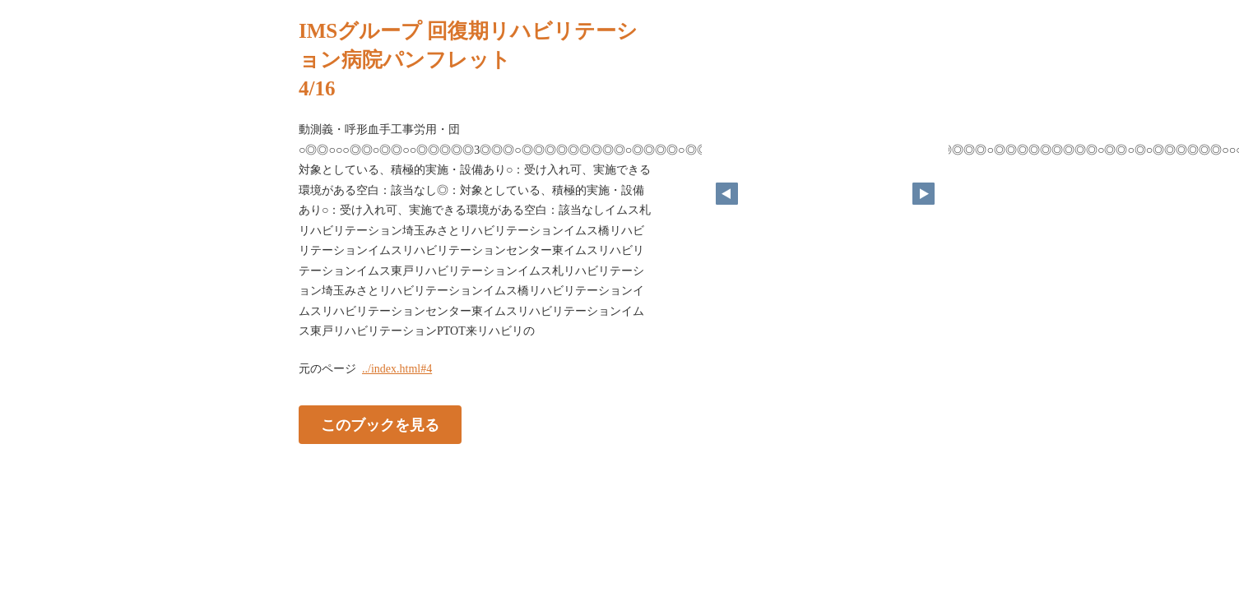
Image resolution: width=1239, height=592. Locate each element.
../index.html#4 (397, 369)
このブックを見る (380, 424)
